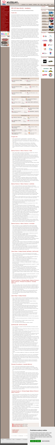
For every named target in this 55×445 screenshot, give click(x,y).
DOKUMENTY (19, 439)
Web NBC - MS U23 (15, 430)
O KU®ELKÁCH (8, 439)
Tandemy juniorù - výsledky (18, 425)
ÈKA (13, 439)
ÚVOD (3, 439)
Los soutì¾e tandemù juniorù (18, 424)
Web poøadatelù (15, 431)
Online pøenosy (15, 432)
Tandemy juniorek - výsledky (18, 426)
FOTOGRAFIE (25, 439)
